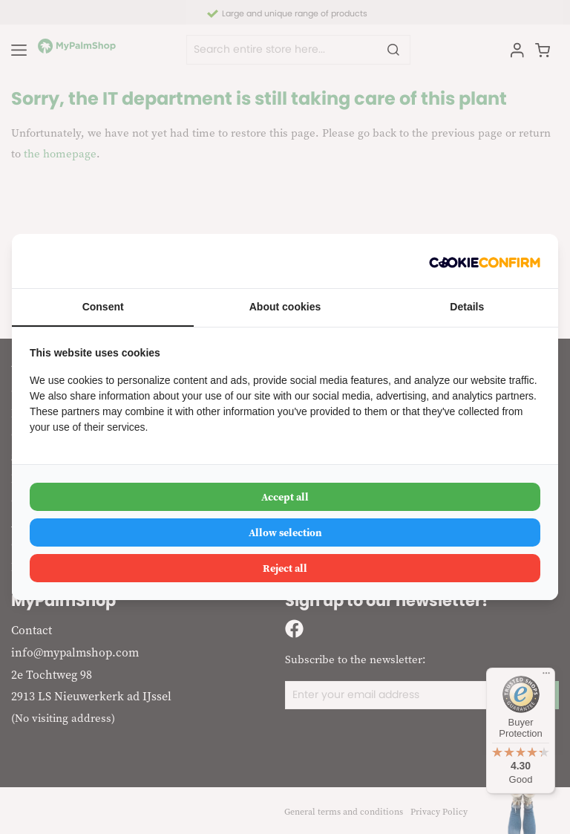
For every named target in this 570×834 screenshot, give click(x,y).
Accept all (285, 496)
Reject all (285, 568)
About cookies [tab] (285, 307)
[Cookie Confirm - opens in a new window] (484, 261)
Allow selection (285, 532)
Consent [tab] (103, 307)
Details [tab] (467, 307)
